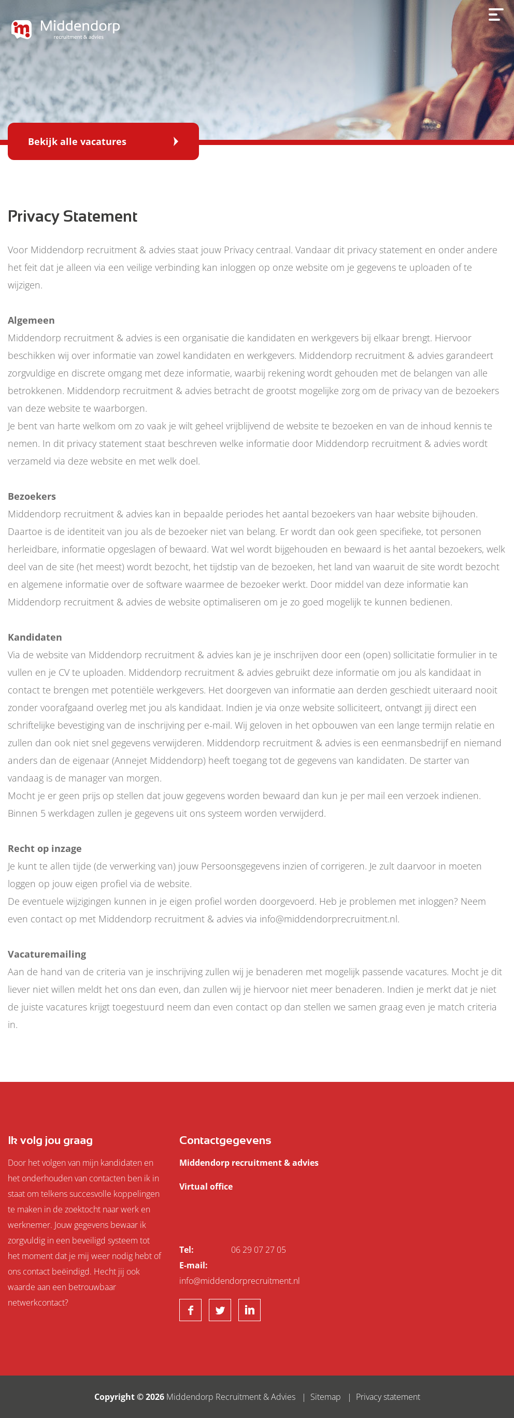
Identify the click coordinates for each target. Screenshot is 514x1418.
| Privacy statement (381, 1396)
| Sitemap (319, 1396)
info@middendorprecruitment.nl (239, 1280)
